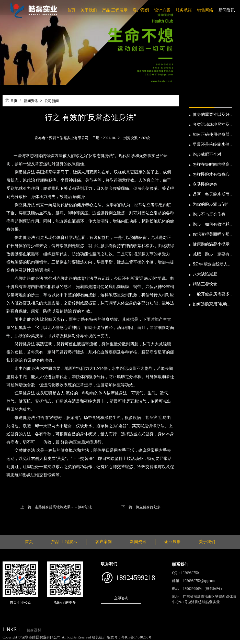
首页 (71, 10)
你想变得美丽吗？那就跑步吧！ (211, 234)
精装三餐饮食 (205, 284)
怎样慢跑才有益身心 (211, 174)
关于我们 (89, 10)
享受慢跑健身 (205, 184)
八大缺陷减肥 (205, 274)
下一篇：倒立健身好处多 (141, 507)
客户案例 (141, 10)
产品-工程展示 (115, 10)
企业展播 (172, 541)
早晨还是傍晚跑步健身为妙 (211, 145)
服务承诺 (184, 10)
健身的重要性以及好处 (211, 115)
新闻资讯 (227, 10)
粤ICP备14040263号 (136, 637)
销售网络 (205, 10)
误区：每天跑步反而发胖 (211, 194)
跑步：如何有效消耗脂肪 (211, 224)
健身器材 (34, 630)
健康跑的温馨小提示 (211, 244)
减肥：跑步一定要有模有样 (211, 254)
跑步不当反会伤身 (209, 214)
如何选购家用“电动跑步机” (212, 304)
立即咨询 (121, 598)
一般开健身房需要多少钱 (211, 294)
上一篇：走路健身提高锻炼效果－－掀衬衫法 (56, 507)
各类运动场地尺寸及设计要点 (211, 125)
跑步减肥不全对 (207, 154)
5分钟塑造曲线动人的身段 (212, 264)
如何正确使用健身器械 (211, 135)
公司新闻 (51, 101)
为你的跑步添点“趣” (210, 204)
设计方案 (162, 10)
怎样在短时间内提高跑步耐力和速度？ (211, 165)
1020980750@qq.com (199, 581)
